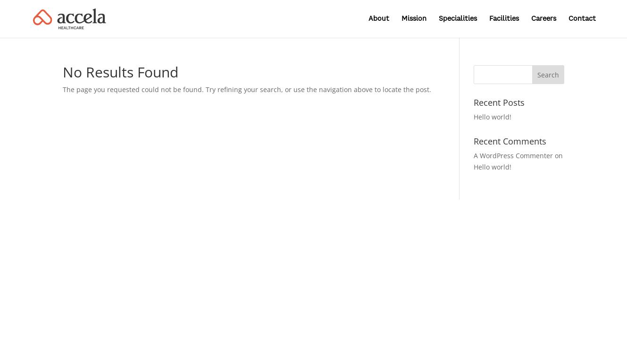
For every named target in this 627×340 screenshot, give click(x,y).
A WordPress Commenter (513, 155)
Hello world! (492, 116)
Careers (543, 19)
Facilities (504, 19)
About (378, 19)
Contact (582, 19)
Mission (413, 19)
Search (548, 74)
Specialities (458, 19)
